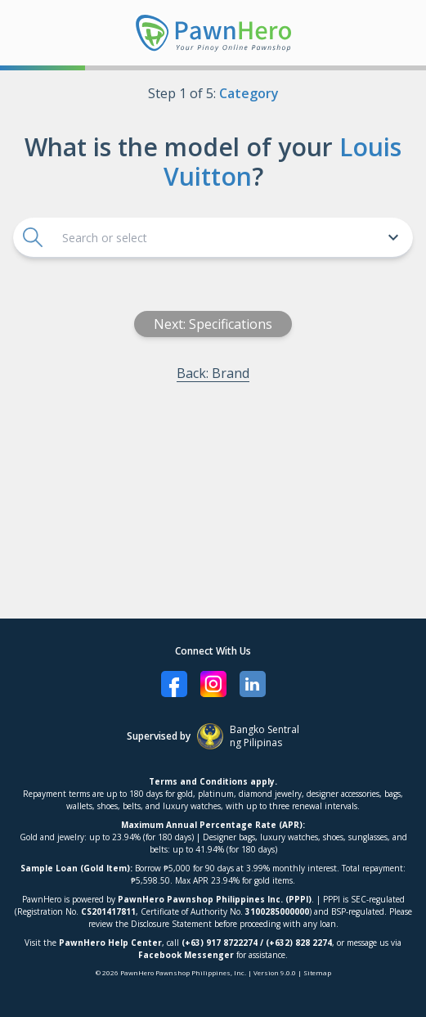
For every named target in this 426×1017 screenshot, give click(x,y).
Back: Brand (213, 373)
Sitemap (317, 972)
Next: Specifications (213, 324)
